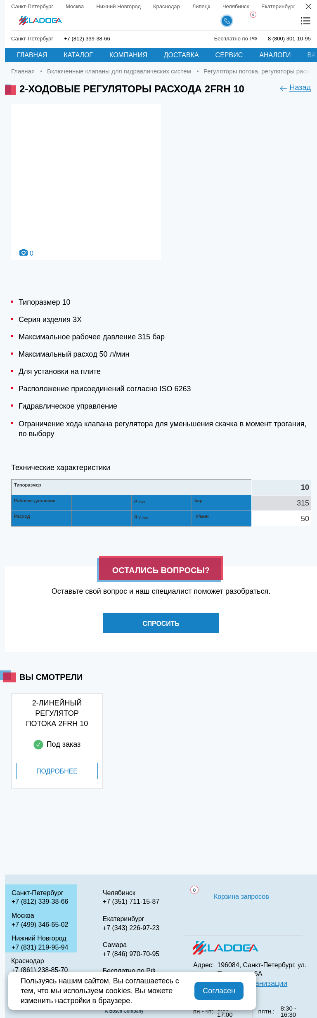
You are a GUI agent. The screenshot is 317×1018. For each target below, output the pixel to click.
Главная (32, 55)
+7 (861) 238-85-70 (39, 969)
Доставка (181, 55)
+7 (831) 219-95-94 (40, 947)
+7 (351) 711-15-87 (131, 901)
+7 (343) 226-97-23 (131, 927)
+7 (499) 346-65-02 (40, 924)
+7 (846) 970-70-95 (131, 953)
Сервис (229, 55)
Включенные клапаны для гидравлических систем (119, 71)
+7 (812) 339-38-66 (87, 38)
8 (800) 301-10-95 (289, 38)
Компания (128, 55)
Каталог (78, 55)
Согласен (219, 991)
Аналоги (275, 55)
